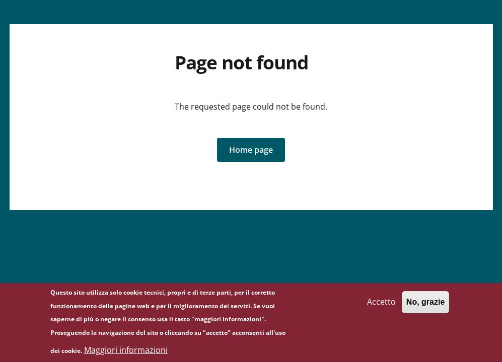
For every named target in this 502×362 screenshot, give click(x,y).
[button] (251, 150)
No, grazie (425, 305)
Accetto (381, 305)
